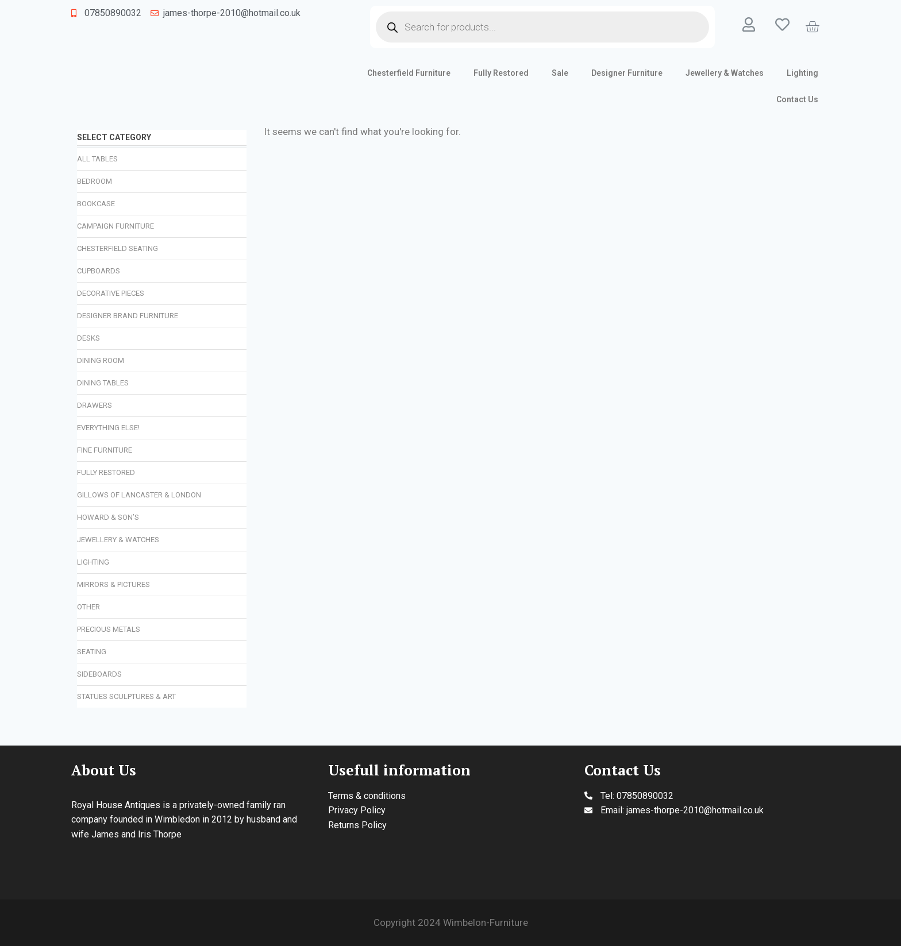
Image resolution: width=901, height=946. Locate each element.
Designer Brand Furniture (127, 315)
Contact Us (797, 99)
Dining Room (100, 360)
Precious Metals (108, 629)
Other (88, 607)
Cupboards (98, 271)
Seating (91, 651)
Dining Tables (103, 383)
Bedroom (94, 181)
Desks (88, 338)
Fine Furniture (104, 450)
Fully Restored (501, 73)
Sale (560, 73)
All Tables (97, 159)
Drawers (94, 405)
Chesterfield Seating (117, 248)
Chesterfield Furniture (408, 73)
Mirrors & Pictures (113, 584)
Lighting (802, 73)
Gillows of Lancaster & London (139, 495)
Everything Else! (108, 427)
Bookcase (96, 203)
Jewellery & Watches (725, 73)
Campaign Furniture (115, 226)
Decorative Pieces (110, 293)
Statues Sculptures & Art (126, 696)
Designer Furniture (627, 73)
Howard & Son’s (108, 517)
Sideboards (99, 674)
